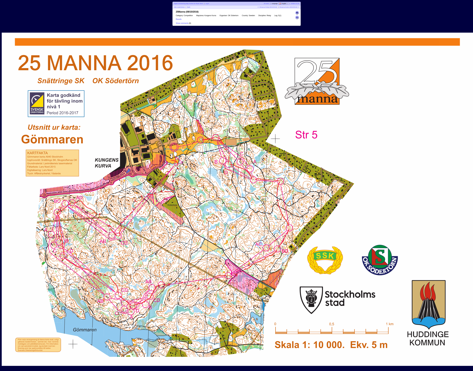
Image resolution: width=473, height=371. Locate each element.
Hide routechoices (179, 7)
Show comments (182, 23)
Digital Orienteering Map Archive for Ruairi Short (188, 3)
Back (188, 7)
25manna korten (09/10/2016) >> (289, 7)
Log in (207, 3)
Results (179, 19)
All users (266, 3)
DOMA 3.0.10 (295, 3)
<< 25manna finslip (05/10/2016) (267, 7)
